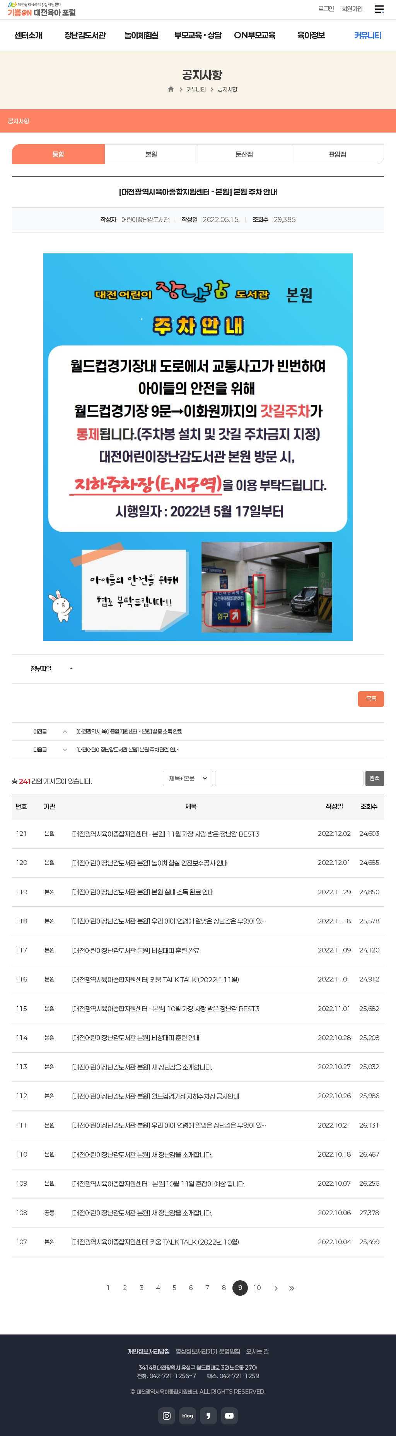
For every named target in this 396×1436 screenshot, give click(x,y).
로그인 (326, 8)
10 (256, 1287)
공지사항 (227, 89)
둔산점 (244, 154)
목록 (371, 698)
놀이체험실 (142, 35)
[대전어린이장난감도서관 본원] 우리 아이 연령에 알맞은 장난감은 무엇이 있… (169, 921)
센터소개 (28, 35)
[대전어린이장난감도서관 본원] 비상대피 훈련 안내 (136, 1038)
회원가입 (352, 8)
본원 (151, 154)
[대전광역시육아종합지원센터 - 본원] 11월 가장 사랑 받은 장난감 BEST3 (165, 834)
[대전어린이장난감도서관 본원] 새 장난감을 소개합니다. (142, 1067)
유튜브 (229, 1415)
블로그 (187, 1415)
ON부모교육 (254, 35)
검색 (374, 778)
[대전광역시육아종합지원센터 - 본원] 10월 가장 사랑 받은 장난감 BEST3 (165, 1008)
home (171, 89)
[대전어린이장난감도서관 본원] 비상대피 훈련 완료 (136, 950)
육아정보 (310, 35)
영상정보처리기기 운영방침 (208, 1351)
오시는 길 (257, 1351)
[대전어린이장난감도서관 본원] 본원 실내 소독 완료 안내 (143, 892)
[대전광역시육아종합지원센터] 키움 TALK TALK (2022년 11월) (155, 979)
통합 (58, 154)
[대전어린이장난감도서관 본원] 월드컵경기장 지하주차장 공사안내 (155, 1096)
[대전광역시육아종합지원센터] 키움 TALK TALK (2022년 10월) (155, 1242)
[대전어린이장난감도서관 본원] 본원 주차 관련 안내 (127, 749)
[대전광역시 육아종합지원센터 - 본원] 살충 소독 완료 (129, 731)
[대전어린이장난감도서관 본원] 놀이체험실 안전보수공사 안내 (150, 863)
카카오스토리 (208, 1415)
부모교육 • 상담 (197, 35)
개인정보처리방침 (149, 1351)
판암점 (337, 154)
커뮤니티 (367, 35)
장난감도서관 (85, 35)
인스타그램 (166, 1415)
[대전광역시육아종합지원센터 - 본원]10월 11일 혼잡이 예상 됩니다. (158, 1184)
